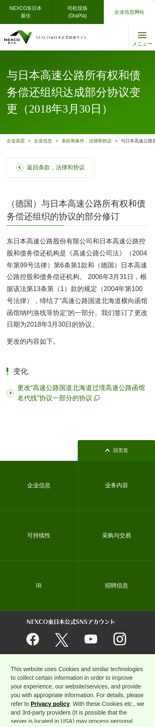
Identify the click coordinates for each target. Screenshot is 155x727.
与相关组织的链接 (66, 671)
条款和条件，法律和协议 (87, 140)
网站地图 (20, 681)
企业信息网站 (129, 12)
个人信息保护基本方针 (114, 671)
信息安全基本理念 (54, 681)
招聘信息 (116, 586)
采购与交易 (116, 535)
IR (39, 586)
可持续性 (38, 535)
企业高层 (16, 140)
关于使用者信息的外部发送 (106, 681)
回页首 (120, 450)
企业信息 (43, 140)
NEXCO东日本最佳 (26, 12)
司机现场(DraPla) (77, 12)
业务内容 (116, 485)
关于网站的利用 (26, 671)
